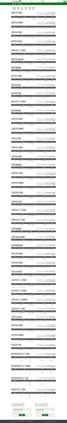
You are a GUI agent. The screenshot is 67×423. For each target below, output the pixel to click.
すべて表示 (14, 8)
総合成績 (37, 1)
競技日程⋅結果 (32, 1)
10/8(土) (26, 8)
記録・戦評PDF (21, 421)
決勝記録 (31, 421)
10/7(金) (22, 8)
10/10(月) (33, 8)
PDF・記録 (47, 1)
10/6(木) (18, 8)
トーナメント (27, 421)
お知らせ (26, 1)
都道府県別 (42, 1)
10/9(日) (30, 8)
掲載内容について (14, 421)
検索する (21, 414)
